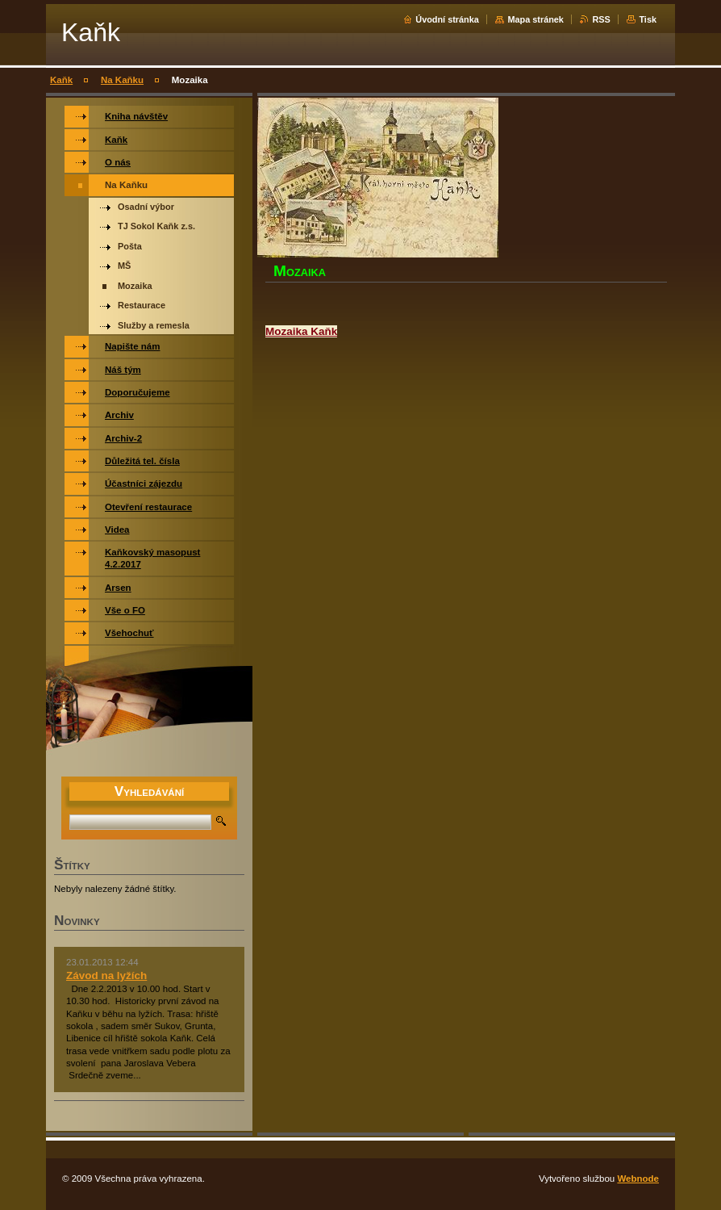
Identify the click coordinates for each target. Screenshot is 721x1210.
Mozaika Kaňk (301, 331)
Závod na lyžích (106, 975)
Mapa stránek (535, 19)
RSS (601, 19)
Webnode (638, 1178)
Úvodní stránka (447, 19)
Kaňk (61, 80)
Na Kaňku (122, 80)
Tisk (647, 19)
